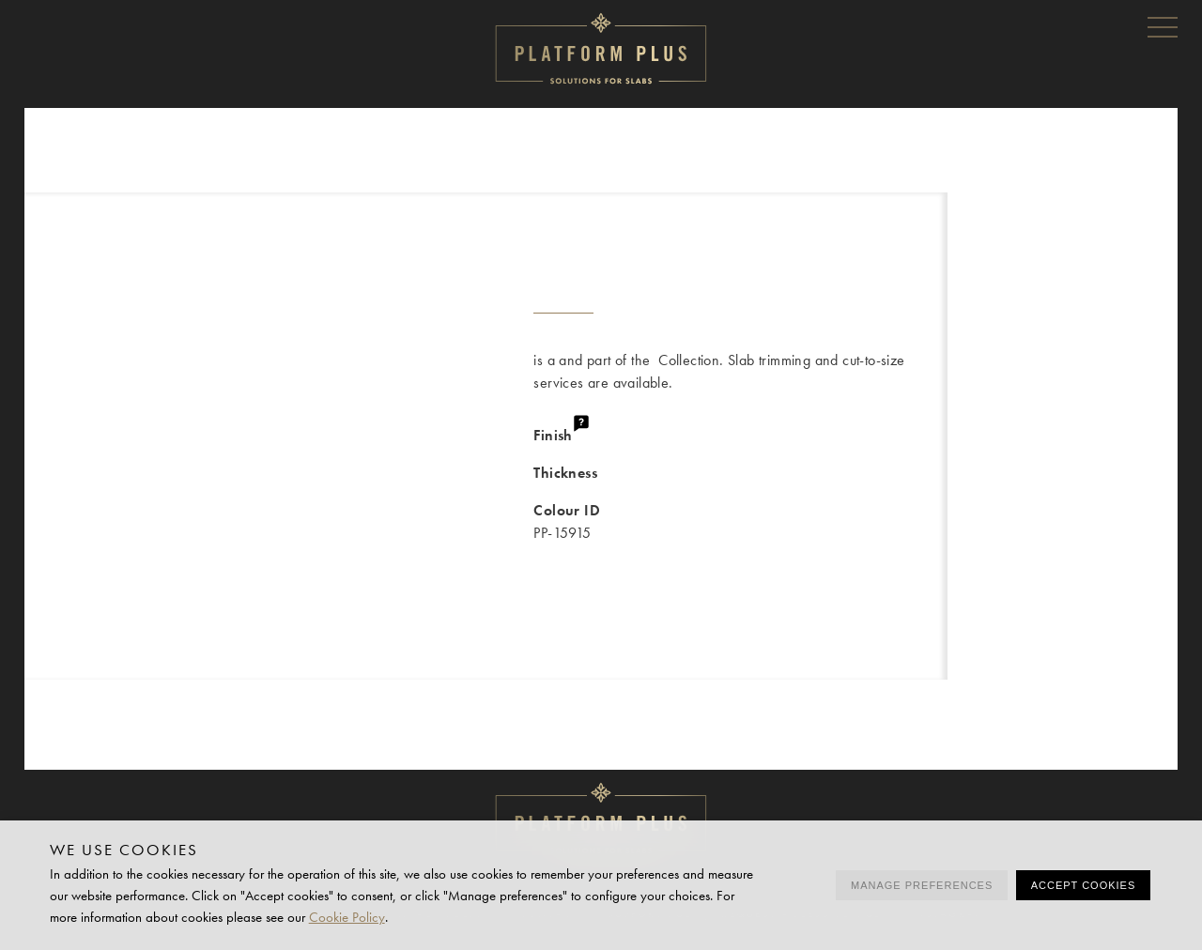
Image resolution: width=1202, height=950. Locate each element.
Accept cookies (1083, 885)
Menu (1163, 26)
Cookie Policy (347, 917)
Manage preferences (922, 885)
